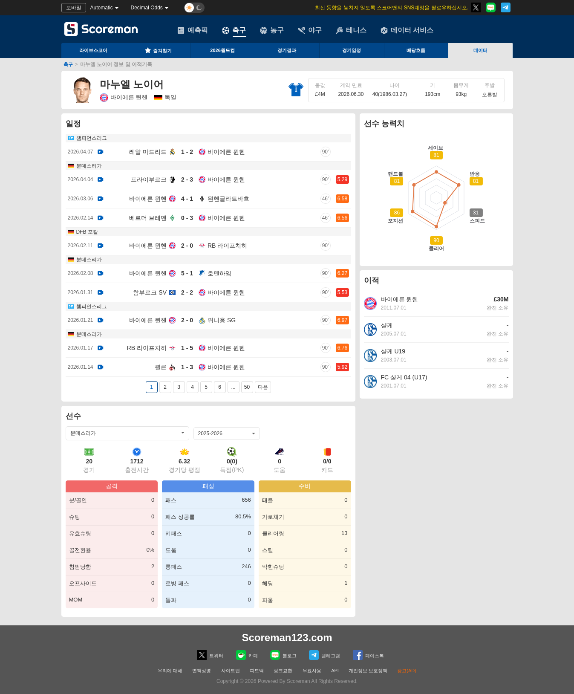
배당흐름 (416, 50)
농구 (272, 30)
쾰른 (161, 367)
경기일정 (351, 50)
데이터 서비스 (407, 30)
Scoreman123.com (287, 637)
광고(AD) (406, 670)
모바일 (73, 8)
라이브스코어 (93, 50)
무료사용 (312, 670)
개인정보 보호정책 (368, 670)
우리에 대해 (170, 670)
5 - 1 (187, 273)
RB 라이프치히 (227, 245)
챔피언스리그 (91, 138)
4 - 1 (187, 198)
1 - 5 (187, 347)
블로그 (283, 655)
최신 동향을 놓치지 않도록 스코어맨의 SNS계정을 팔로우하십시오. (391, 8)
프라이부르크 (149, 179)
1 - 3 (187, 367)
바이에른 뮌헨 (124, 97)
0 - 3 (187, 217)
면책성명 (201, 670)
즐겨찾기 (158, 50)
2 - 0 (187, 245)
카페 (247, 655)
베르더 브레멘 (148, 217)
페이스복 (368, 655)
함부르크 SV (150, 292)
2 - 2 (187, 292)
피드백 (257, 670)
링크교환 (283, 670)
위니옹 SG (222, 320)
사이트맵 (230, 670)
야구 (310, 30)
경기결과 (286, 50)
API (335, 670)
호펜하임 (219, 273)
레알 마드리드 (148, 151)
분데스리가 (89, 166)
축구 (234, 30)
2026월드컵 (222, 50)
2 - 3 (187, 179)
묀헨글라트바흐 (228, 198)
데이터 (480, 50)
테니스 (351, 30)
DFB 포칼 (87, 232)
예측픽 (192, 30)
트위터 (210, 655)
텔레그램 (324, 655)
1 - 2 (187, 151)
